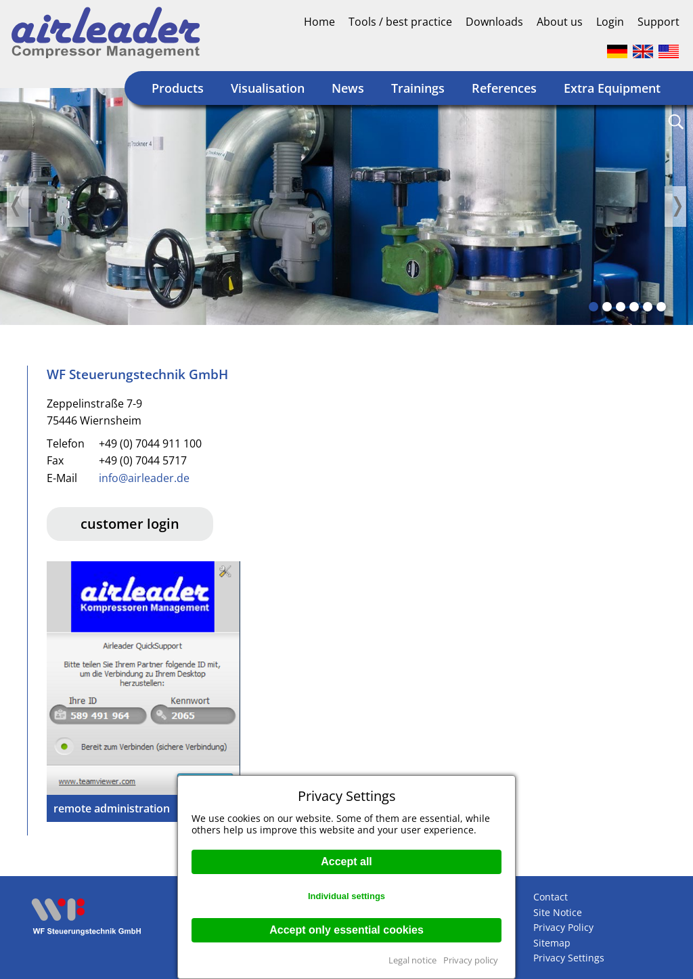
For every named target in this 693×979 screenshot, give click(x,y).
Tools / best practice (400, 21)
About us (560, 21)
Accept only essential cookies (346, 930)
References (504, 88)
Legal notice (412, 960)
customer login (130, 524)
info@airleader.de (144, 478)
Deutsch (617, 51)
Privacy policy (470, 960)
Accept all (346, 861)
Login (610, 21)
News (348, 88)
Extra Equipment (612, 88)
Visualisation (268, 88)
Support (658, 21)
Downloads (494, 21)
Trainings (418, 88)
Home (319, 21)
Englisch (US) (668, 51)
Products (178, 88)
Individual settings (346, 896)
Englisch (643, 51)
